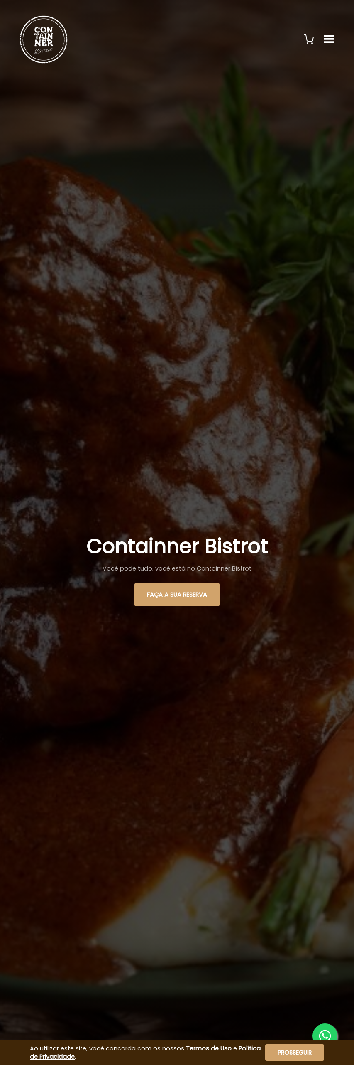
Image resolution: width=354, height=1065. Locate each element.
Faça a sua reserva (177, 594)
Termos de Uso (209, 1048)
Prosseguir (295, 1052)
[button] (309, 39)
